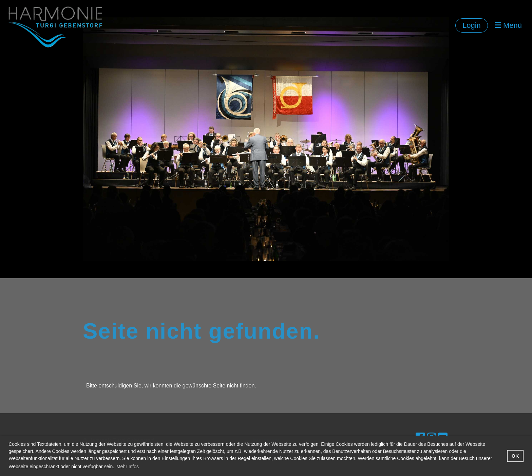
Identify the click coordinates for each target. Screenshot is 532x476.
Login (471, 25)
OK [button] (515, 456)
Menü (508, 25)
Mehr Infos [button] (127, 466)
